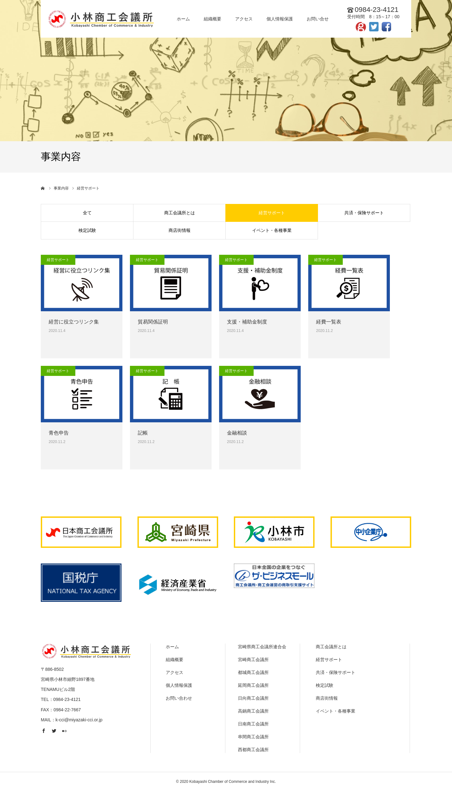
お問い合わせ (179, 698)
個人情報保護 (179, 685)
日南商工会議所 (253, 723)
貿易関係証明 (153, 321)
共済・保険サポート (364, 212)
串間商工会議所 (253, 736)
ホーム (172, 646)
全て (87, 212)
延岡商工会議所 (253, 685)
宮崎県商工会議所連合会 (262, 646)
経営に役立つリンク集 (74, 321)
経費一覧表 (328, 321)
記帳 (143, 433)
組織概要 (174, 659)
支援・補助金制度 (247, 321)
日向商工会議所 (253, 698)
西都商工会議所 (253, 749)
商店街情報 (180, 230)
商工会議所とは (179, 212)
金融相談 (237, 433)
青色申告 (59, 433)
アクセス (174, 672)
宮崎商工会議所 (253, 659)
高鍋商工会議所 (253, 711)
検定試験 (87, 230)
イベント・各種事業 (272, 230)
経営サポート (272, 212)
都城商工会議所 (253, 672)
